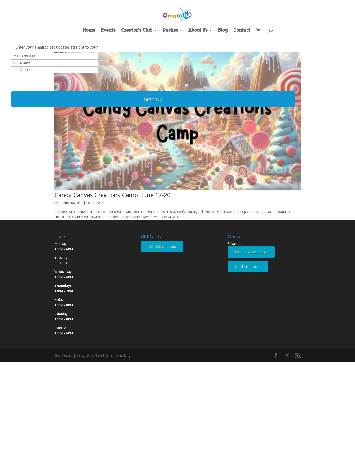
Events (108, 30)
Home (88, 30)
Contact (241, 30)
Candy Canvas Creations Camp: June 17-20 (112, 195)
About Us (198, 30)
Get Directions (247, 266)
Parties (170, 30)
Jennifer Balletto (70, 203)
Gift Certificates (162, 246)
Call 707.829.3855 (251, 252)
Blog (223, 30)
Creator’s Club (136, 30)
